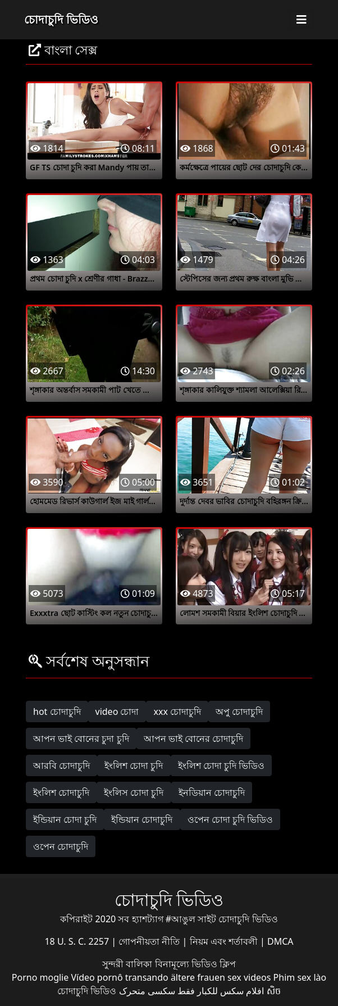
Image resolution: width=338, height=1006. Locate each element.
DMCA (280, 941)
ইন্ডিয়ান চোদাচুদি (141, 819)
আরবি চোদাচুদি (61, 765)
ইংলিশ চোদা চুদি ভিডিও (221, 765)
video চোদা (117, 711)
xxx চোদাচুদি (177, 711)
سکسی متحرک (147, 991)
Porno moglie (40, 977)
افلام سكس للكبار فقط (220, 991)
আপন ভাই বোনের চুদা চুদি (81, 738)
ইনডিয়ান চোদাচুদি (212, 792)
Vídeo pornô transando (119, 977)
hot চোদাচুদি (57, 711)
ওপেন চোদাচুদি (60, 846)
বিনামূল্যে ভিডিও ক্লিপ (195, 964)
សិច (274, 991)
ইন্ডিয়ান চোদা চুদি (65, 819)
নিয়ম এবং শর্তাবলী (225, 941)
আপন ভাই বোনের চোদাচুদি (193, 738)
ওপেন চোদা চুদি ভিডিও (230, 819)
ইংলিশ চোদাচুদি (61, 792)
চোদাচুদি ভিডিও (61, 19)
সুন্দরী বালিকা (128, 964)
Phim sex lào (300, 977)
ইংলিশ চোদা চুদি (133, 765)
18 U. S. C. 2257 (77, 941)
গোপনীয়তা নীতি (150, 941)
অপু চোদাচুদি (239, 711)
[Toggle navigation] (301, 19)
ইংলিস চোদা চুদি (133, 792)
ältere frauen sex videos (221, 977)
